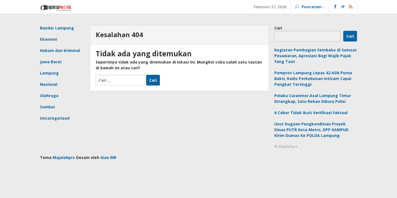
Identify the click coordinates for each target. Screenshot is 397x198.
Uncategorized (54, 118)
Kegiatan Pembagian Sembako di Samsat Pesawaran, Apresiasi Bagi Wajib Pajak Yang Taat (315, 55)
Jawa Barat (51, 61)
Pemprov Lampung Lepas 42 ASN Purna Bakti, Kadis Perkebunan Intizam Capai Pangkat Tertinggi (313, 78)
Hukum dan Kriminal (60, 50)
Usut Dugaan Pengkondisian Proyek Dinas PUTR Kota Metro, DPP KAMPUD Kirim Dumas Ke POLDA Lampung (311, 129)
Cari (278, 28)
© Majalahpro (286, 146)
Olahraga (49, 95)
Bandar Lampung (57, 28)
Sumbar (47, 106)
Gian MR (108, 157)
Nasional (48, 84)
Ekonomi (48, 39)
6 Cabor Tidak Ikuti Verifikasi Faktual (311, 112)
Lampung (49, 73)
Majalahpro (64, 157)
